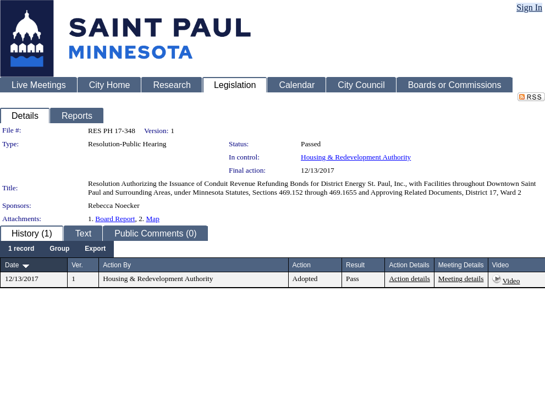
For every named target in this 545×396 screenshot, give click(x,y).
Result (355, 265)
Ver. (77, 265)
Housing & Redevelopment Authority (356, 157)
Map (152, 219)
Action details (409, 278)
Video (511, 281)
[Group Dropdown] (59, 249)
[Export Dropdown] (95, 249)
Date (12, 265)
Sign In (529, 7)
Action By (117, 265)
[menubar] (57, 249)
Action (302, 265)
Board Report (115, 219)
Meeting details (461, 278)
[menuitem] (21, 249)
